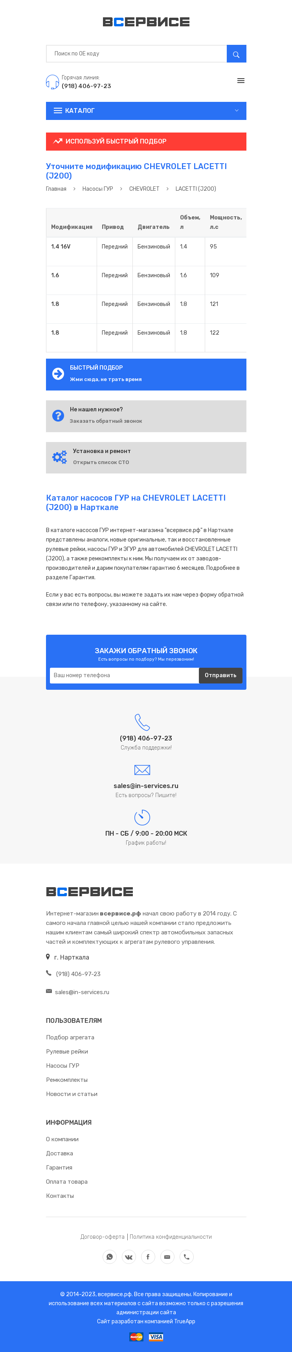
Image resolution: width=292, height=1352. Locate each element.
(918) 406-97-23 (73, 974)
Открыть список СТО (101, 462)
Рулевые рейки (67, 1051)
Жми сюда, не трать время (106, 379)
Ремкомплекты (67, 1079)
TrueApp (184, 1321)
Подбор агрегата (70, 1037)
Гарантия (59, 1167)
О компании (62, 1139)
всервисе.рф (114, 1294)
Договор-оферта (103, 1237)
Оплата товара (67, 1181)
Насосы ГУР (62, 1065)
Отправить (221, 675)
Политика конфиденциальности (171, 1237)
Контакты (60, 1195)
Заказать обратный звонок (106, 421)
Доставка (59, 1153)
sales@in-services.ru (77, 992)
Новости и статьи (71, 1094)
